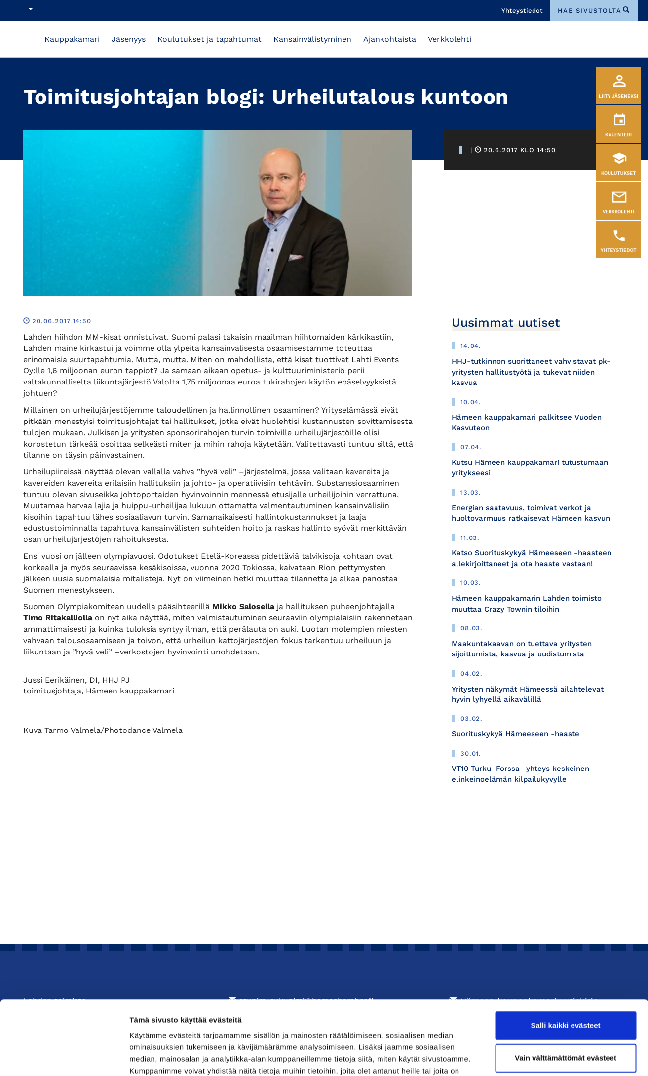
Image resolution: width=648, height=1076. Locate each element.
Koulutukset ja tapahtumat (209, 39)
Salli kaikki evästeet (566, 972)
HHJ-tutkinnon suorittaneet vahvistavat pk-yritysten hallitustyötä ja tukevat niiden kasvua (531, 372)
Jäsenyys (129, 39)
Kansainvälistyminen (312, 39)
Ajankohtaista (389, 39)
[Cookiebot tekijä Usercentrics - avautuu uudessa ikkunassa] (64, 1056)
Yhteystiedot (522, 10)
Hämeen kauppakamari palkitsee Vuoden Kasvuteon (527, 422)
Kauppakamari (72, 39)
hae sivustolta (589, 10)
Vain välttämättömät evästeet (565, 1004)
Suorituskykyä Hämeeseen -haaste (515, 734)
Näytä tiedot (150, 1056)
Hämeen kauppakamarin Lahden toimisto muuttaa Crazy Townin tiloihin (527, 603)
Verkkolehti (449, 39)
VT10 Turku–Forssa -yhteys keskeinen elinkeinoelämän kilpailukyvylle (520, 773)
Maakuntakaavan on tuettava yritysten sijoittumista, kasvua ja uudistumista (522, 648)
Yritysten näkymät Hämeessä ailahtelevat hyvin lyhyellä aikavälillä (528, 694)
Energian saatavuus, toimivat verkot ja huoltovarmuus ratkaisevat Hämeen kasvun (531, 513)
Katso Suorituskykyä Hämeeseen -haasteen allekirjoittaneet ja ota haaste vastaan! (531, 558)
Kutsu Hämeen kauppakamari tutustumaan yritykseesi (530, 467)
